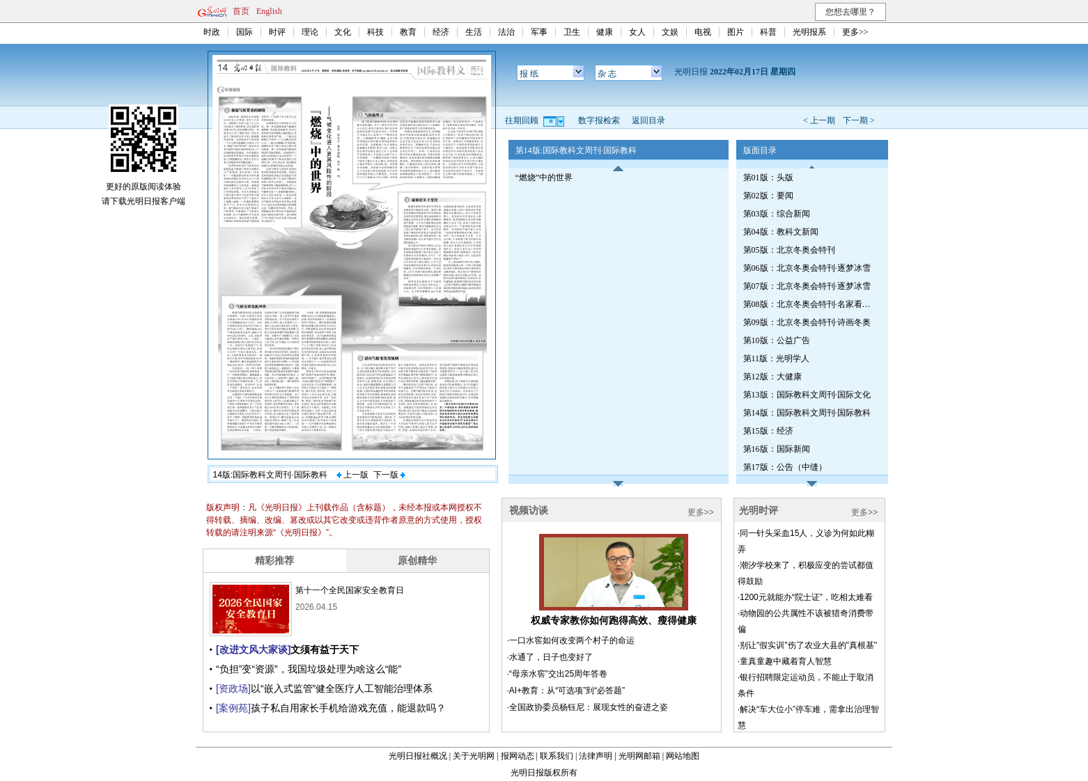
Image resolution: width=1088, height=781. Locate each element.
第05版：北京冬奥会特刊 (789, 250)
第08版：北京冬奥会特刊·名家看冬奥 (809, 304)
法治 (506, 32)
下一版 (389, 475)
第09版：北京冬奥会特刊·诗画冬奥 (807, 322)
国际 (244, 32)
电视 (702, 32)
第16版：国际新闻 (776, 449)
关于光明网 (474, 756)
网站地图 (682, 756)
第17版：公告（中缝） (785, 467)
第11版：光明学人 (776, 358)
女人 (637, 32)
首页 (241, 11)
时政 (211, 32)
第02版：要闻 (768, 195)
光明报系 (809, 32)
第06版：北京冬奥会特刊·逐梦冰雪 (807, 268)
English (269, 11)
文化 (342, 32)
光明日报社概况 (418, 756)
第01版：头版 (768, 177)
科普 (768, 32)
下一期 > (859, 120)
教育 (408, 32)
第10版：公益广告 (776, 340)
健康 (604, 32)
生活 (473, 32)
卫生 (572, 32)
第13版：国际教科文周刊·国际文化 (807, 395)
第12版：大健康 (772, 376)
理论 (310, 32)
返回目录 (648, 120)
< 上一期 (819, 120)
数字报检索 (599, 120)
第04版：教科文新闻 (780, 232)
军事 (539, 32)
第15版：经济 (768, 431)
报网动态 (517, 756)
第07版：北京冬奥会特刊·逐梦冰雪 (807, 286)
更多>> (855, 32)
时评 (277, 32)
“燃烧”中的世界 (544, 177)
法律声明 (595, 756)
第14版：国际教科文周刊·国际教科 (807, 413)
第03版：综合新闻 (776, 214)
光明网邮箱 (639, 756)
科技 (375, 32)
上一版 (352, 475)
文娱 (670, 32)
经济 (441, 32)
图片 (735, 32)
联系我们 (556, 756)
